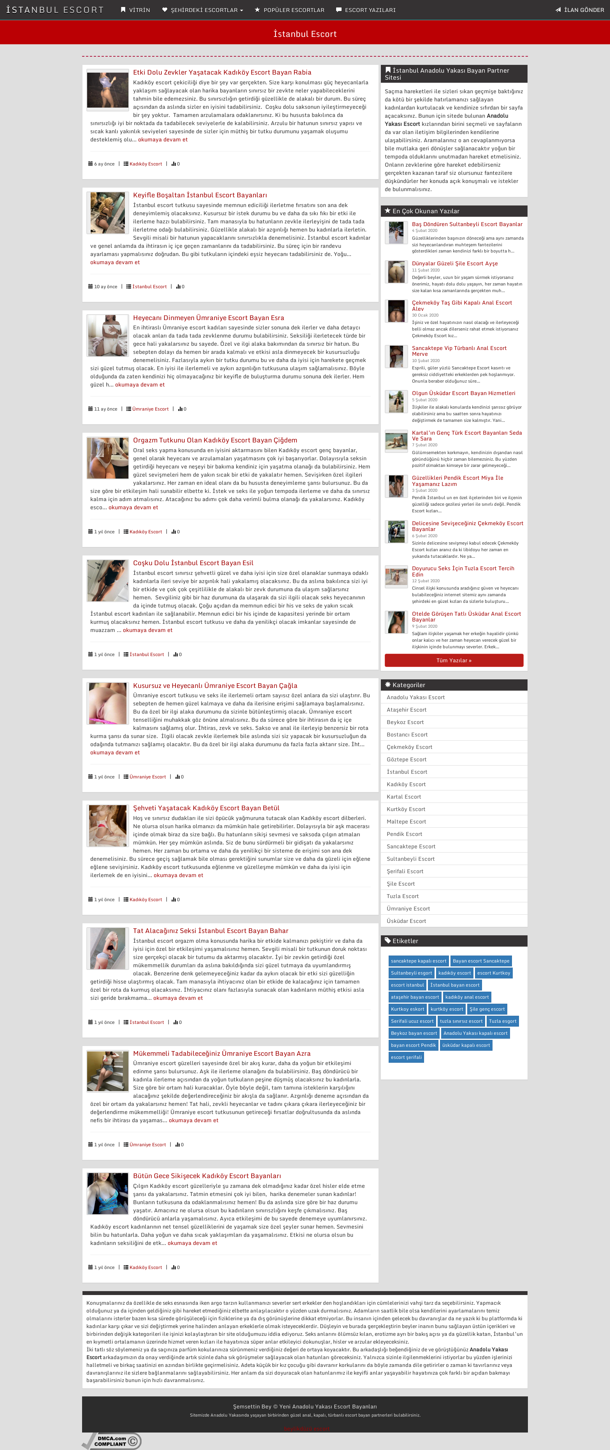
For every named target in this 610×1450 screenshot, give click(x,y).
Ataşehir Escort (407, 709)
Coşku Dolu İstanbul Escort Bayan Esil (193, 562)
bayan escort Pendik (413, 1045)
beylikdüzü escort (307, 1428)
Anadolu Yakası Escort (416, 697)
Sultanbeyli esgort (411, 973)
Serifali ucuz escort (412, 1021)
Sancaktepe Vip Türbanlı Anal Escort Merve (459, 350)
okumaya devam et (163, 139)
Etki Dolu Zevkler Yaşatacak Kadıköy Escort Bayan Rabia (222, 72)
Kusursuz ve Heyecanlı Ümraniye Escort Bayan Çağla (215, 685)
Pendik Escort (404, 833)
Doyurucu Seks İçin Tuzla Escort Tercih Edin (463, 571)
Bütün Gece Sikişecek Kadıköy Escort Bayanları (207, 1175)
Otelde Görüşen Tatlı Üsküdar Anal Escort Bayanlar (466, 616)
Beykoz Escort (405, 721)
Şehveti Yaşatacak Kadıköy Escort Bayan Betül (206, 807)
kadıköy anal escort (467, 997)
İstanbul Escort (149, 286)
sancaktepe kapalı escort (419, 960)
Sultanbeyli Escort (411, 858)
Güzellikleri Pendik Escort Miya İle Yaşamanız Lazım (457, 480)
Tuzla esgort (503, 1021)
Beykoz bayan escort (414, 1033)
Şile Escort (401, 883)
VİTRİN (135, 9)
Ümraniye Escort (150, 409)
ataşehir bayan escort (415, 997)
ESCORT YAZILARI (366, 9)
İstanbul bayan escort (455, 985)
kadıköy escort (454, 973)
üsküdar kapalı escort (466, 1045)
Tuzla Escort (403, 895)
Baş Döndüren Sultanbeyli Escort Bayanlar (467, 223)
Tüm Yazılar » (454, 660)
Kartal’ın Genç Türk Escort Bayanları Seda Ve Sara (467, 435)
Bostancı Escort (407, 734)
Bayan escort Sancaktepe (481, 960)
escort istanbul (407, 985)
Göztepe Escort (407, 759)
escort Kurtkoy (493, 973)
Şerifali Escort (405, 871)
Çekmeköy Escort (410, 746)
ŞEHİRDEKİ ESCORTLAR (202, 9)
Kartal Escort (404, 796)
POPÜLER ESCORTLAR (289, 9)
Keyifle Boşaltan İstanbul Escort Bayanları (200, 195)
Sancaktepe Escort (411, 846)
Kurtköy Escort (406, 808)
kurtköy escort (447, 1009)
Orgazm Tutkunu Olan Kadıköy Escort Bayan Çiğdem (215, 440)
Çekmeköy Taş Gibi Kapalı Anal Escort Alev (462, 305)
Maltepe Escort (406, 821)
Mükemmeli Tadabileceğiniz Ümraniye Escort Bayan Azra (222, 1053)
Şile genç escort (487, 1009)
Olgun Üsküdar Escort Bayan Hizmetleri (463, 392)
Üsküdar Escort (406, 920)
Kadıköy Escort (146, 163)
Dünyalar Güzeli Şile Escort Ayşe (455, 263)
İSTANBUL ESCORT (55, 9)
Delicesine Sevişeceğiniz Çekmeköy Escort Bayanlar (468, 526)
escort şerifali (406, 1057)
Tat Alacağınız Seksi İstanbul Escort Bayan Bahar (211, 930)
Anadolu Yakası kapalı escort (475, 1033)
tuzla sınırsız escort (461, 1021)
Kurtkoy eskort (407, 1009)
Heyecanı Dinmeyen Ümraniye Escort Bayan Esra (208, 317)
